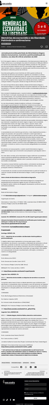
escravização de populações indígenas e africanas (17, 106)
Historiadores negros (16, 362)
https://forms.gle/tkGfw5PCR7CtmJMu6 (13, 223)
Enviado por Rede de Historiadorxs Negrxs (16, 46)
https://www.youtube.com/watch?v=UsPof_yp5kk (16, 346)
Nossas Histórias (6, 362)
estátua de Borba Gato (40, 93)
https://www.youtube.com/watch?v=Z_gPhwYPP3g (19, 309)
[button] (21, 367)
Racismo (33, 362)
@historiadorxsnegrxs (40, 195)
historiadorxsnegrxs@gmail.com (15, 195)
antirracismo (26, 362)
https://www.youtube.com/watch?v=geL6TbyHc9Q (19, 271)
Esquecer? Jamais (6, 43)
